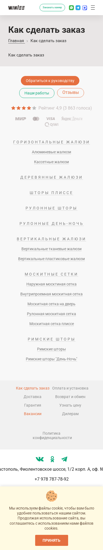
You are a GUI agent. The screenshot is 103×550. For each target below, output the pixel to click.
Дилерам (70, 414)
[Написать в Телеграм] (78, 7)
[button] (93, 8)
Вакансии (32, 414)
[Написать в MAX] (84, 7)
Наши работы (36, 93)
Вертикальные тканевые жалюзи (51, 249)
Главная (16, 40)
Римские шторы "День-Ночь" (51, 359)
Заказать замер (52, 7)
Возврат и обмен (70, 396)
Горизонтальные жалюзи (51, 142)
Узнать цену (70, 405)
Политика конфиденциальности (52, 435)
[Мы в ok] (52, 459)
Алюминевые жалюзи (51, 152)
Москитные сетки (51, 274)
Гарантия (32, 405)
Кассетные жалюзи (51, 162)
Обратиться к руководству (50, 80)
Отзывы (70, 92)
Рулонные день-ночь (52, 223)
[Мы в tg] (64, 459)
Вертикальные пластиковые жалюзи (51, 259)
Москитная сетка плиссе (51, 324)
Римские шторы (52, 339)
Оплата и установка (70, 388)
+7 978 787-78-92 (52, 479)
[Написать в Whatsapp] (71, 7)
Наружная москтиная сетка (51, 284)
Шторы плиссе (51, 192)
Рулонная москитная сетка (51, 314)
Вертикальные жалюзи (51, 239)
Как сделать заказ (32, 388)
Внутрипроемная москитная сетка (51, 294)
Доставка (32, 396)
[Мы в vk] (40, 459)
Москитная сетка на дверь (51, 304)
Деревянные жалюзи (51, 177)
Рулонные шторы (51, 208)
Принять (51, 540)
